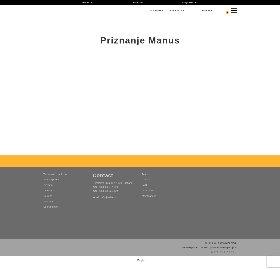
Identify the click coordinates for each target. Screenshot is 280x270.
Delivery (47, 190)
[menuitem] (207, 10)
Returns (47, 196)
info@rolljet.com (190, 2)
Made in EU (88, 2)
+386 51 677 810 (108, 186)
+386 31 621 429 (108, 190)
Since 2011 (138, 2)
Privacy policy (51, 179)
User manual (50, 206)
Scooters (156, 10)
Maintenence (149, 196)
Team (145, 174)
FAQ (144, 185)
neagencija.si (229, 247)
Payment (48, 185)
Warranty (48, 201)
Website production (192, 247)
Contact (146, 179)
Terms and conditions (55, 174)
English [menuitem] (141, 260)
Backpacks (177, 10)
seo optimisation (213, 247)
